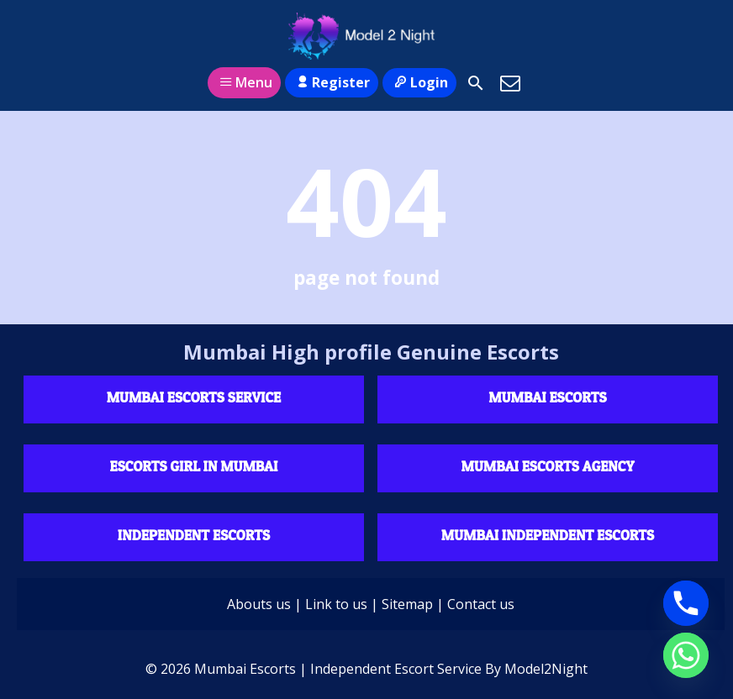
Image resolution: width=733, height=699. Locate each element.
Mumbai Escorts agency (548, 466)
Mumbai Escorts (547, 397)
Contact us (480, 604)
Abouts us (259, 604)
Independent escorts (194, 535)
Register (331, 82)
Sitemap (407, 604)
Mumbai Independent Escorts (547, 535)
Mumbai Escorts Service (194, 397)
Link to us (336, 604)
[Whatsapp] (686, 655)
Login (419, 82)
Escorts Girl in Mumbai (194, 466)
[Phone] (686, 603)
